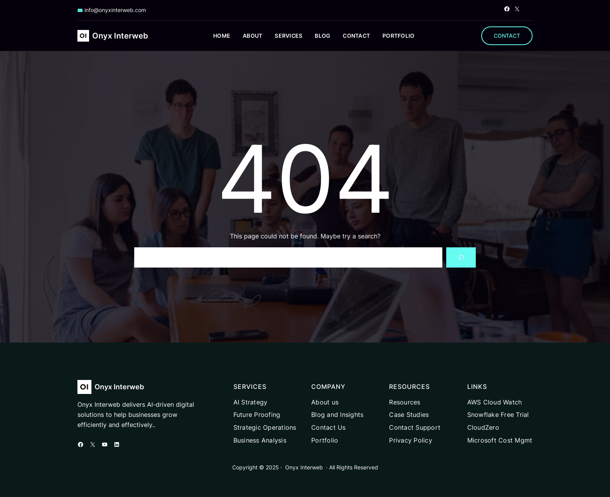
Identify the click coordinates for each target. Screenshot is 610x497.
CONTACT (507, 35)
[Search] (461, 257)
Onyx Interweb (120, 35)
